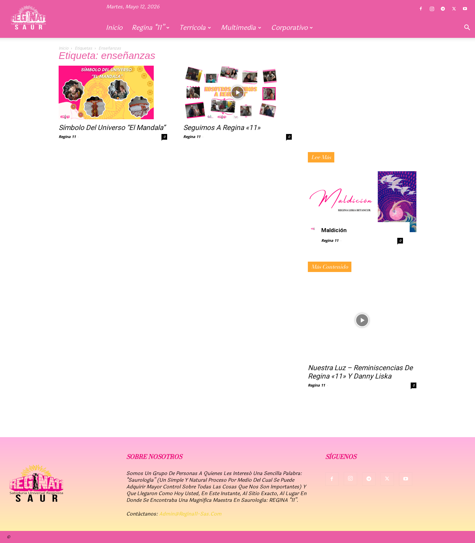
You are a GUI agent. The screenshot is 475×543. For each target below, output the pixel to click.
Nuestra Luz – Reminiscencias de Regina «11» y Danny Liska (360, 372)
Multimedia (241, 27)
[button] (467, 28)
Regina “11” (150, 27)
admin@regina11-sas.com (190, 514)
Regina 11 (67, 136)
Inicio (114, 27)
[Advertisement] (362, 107)
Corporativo (292, 27)
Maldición (334, 230)
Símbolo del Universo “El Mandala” (112, 128)
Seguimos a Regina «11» (221, 128)
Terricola (195, 27)
